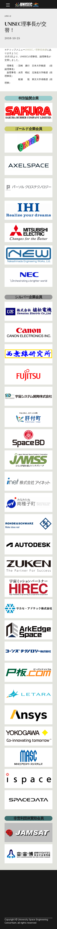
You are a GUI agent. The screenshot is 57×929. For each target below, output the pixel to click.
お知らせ (8, 16)
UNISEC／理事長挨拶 (36, 49)
